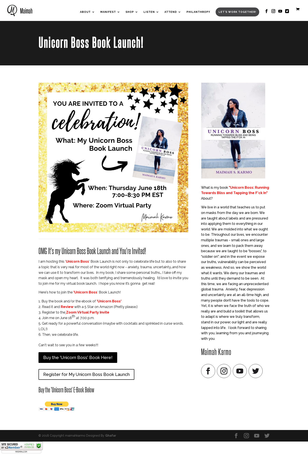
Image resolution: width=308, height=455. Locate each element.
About (85, 11)
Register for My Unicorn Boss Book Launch (86, 374)
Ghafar (110, 435)
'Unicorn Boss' (109, 301)
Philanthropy (198, 11)
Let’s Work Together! (237, 11)
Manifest (108, 11)
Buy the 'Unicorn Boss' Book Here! (78, 357)
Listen (149, 11)
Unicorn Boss (77, 261)
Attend (170, 11)
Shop (130, 11)
